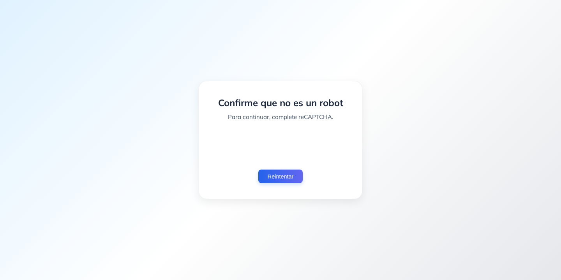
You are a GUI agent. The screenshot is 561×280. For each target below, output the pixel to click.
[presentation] (280, 145)
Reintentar (280, 176)
